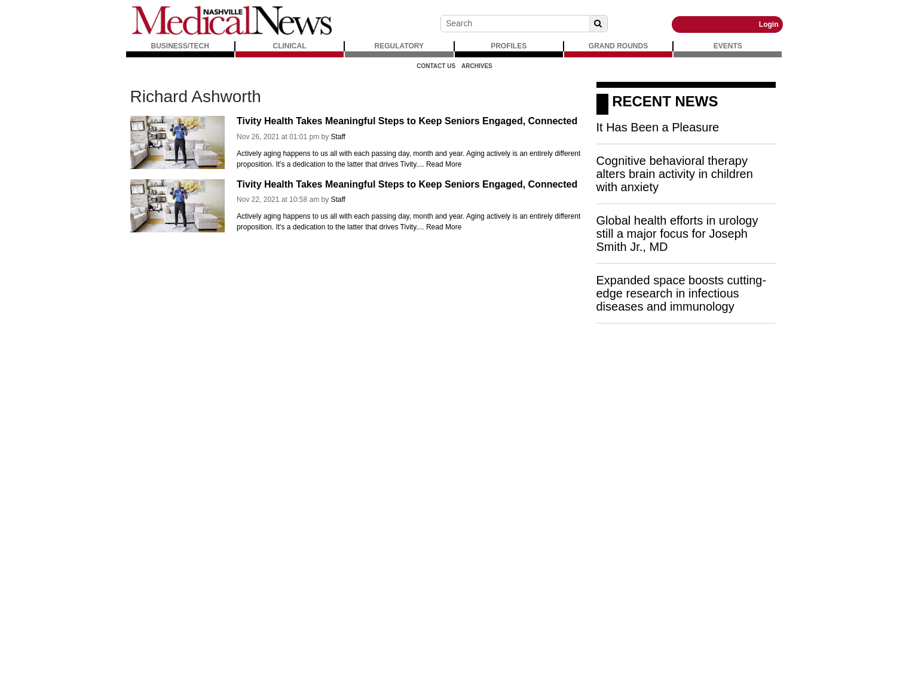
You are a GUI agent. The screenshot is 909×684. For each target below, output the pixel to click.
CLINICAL (290, 46)
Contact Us (436, 66)
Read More (443, 164)
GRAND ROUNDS (618, 46)
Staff (337, 137)
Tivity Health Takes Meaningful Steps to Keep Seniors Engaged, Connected (407, 121)
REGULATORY (399, 46)
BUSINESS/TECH (180, 46)
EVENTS (728, 46)
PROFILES (509, 46)
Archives (476, 66)
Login (769, 24)
